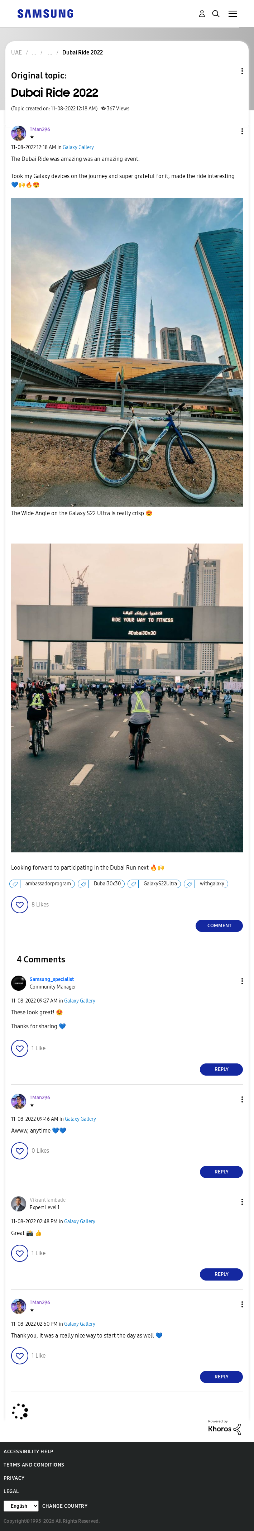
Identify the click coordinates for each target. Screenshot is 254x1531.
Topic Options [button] (230, 71)
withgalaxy (212, 884)
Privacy (14, 1478)
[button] (230, 131)
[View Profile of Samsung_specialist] (52, 979)
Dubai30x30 (107, 884)
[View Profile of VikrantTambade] (48, 1200)
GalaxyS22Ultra (160, 884)
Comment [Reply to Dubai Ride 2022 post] (219, 926)
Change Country (64, 1506)
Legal (11, 1491)
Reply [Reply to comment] (222, 1069)
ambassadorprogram (48, 884)
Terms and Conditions (34, 1465)
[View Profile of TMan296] (40, 129)
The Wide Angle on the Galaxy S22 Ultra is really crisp (82, 513)
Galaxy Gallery (78, 147)
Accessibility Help (28, 1452)
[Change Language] (21, 1506)
